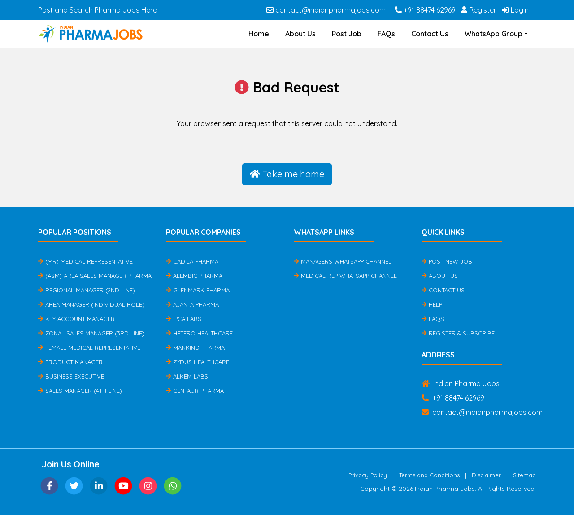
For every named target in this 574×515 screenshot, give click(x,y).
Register (478, 9)
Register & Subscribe (458, 333)
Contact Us (429, 33)
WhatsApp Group (493, 33)
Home (258, 33)
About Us (300, 33)
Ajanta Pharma (192, 304)
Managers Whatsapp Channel (342, 261)
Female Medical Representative (89, 347)
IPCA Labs (183, 318)
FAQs (386, 33)
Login (515, 9)
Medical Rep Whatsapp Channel (345, 275)
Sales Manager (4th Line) (80, 390)
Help (432, 304)
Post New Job (447, 261)
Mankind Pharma (195, 347)
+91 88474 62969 (425, 9)
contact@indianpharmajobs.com (326, 9)
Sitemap (524, 475)
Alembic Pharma (194, 275)
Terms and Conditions (429, 475)
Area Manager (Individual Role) (91, 304)
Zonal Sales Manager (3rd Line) (91, 333)
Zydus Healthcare (197, 361)
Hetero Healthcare (199, 333)
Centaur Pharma (195, 390)
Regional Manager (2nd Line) (86, 290)
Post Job (346, 33)
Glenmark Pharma (198, 290)
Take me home (287, 174)
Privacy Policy (367, 475)
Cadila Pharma (192, 261)
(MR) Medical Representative (85, 261)
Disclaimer (486, 475)
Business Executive (71, 376)
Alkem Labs (187, 376)
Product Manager (70, 361)
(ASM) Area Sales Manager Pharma (95, 275)
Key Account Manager (76, 318)
